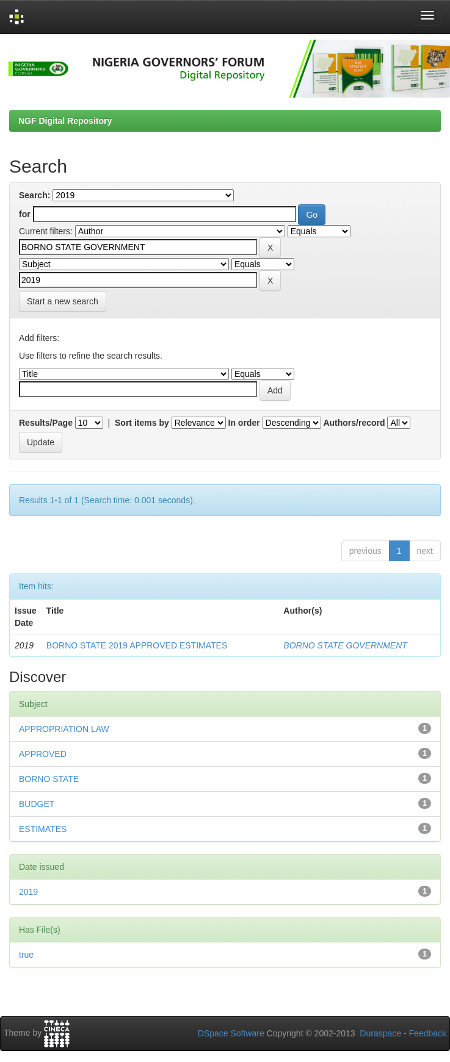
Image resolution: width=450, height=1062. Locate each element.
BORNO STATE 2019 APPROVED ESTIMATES (136, 645)
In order (244, 423)
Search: (34, 195)
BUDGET (36, 804)
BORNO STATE (49, 779)
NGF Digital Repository (65, 121)
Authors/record (354, 423)
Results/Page (46, 423)
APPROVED (43, 754)
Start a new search (62, 301)
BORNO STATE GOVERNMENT (345, 645)
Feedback (427, 1033)
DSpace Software (231, 1033)
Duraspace (380, 1033)
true (26, 955)
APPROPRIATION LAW (64, 729)
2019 (28, 892)
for (25, 214)
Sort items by (142, 423)
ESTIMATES (43, 829)
